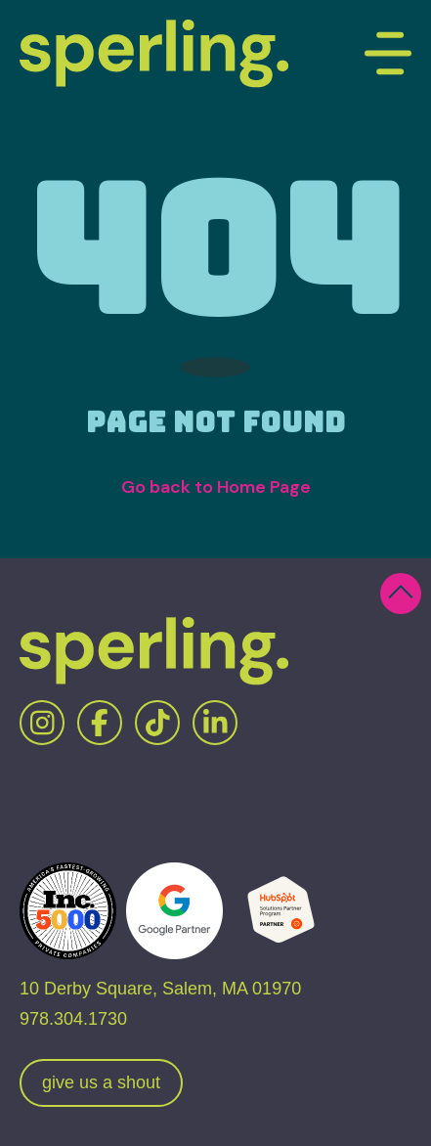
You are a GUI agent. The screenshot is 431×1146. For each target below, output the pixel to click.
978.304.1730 (73, 1019)
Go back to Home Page (216, 487)
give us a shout (101, 1082)
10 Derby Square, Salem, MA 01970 (160, 988)
